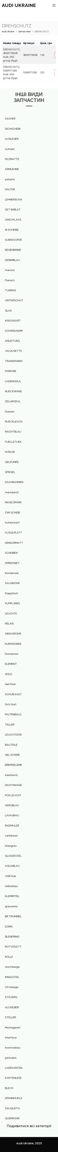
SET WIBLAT (12, 209)
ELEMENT (11, 663)
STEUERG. (11, 997)
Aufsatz (10, 149)
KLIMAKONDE (13, 643)
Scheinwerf (12, 522)
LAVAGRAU (12, 815)
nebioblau (11, 886)
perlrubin (10, 1057)
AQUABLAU (12, 865)
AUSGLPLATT (13, 532)
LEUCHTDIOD (13, 734)
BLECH (9, 1088)
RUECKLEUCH (13, 421)
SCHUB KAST (13, 694)
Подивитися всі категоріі (29, 1126)
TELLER (9, 724)
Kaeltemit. (11, 775)
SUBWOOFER (13, 239)
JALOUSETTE (13, 350)
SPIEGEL (10, 472)
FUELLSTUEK (13, 441)
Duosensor (11, 653)
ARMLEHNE (12, 169)
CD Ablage (11, 987)
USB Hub (10, 876)
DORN (8, 926)
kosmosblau (12, 1047)
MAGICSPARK (13, 502)
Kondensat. (12, 573)
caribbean (11, 835)
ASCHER (10, 118)
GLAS (8, 310)
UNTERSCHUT (14, 300)
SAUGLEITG (12, 1108)
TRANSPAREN (13, 361)
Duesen (10, 411)
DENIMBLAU (12, 260)
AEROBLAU (12, 805)
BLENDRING (12, 936)
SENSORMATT (14, 542)
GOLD (8, 674)
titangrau (11, 845)
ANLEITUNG (12, 340)
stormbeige (12, 966)
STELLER (10, 1017)
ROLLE (9, 956)
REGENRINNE (13, 249)
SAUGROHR (12, 583)
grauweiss (11, 906)
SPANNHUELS (13, 1098)
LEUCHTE (11, 613)
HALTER (10, 189)
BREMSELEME (13, 764)
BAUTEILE (11, 744)
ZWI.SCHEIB (12, 512)
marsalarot (12, 492)
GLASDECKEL (13, 855)
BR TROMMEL (13, 916)
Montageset (12, 1027)
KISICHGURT (13, 320)
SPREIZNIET (12, 563)
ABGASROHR (13, 633)
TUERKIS (10, 290)
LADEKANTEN (13, 1067)
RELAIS (9, 623)
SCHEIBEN (11, 552)
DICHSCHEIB (12, 128)
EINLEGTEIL (12, 977)
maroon (10, 270)
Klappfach (11, 593)
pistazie (10, 179)
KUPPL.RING (12, 603)
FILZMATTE (12, 159)
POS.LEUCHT (13, 795)
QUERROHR (12, 1118)
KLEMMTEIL (12, 896)
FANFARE (10, 371)
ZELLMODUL (12, 401)
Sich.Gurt (10, 704)
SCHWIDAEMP (14, 330)
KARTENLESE (13, 1077)
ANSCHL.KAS (13, 219)
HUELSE (10, 451)
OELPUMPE (12, 462)
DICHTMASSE (13, 785)
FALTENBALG (13, 714)
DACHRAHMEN (14, 482)
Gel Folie (10, 684)
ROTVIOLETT (13, 946)
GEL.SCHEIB (12, 754)
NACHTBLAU (13, 431)
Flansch (10, 280)
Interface (11, 1037)
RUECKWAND (13, 391)
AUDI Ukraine (19, 5)
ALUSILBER (12, 1007)
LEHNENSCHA (13, 199)
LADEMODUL (13, 381)
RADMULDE (12, 825)
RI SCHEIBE (12, 229)
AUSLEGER (12, 138)
